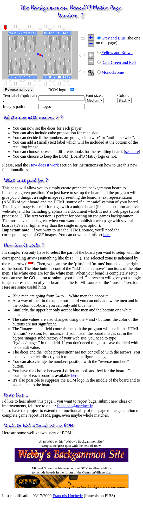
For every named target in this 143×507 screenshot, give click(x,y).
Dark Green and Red (118, 62)
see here (132, 151)
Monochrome (112, 72)
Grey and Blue (113, 38)
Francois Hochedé (68, 495)
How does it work (44, 165)
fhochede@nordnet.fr (75, 406)
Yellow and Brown (117, 52)
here (106, 234)
